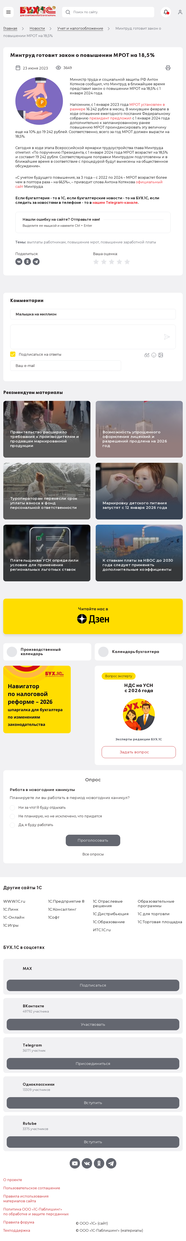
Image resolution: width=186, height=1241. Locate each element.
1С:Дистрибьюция (111, 914)
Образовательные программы (156, 903)
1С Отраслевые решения (108, 903)
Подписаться (93, 985)
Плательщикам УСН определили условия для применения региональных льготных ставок (44, 565)
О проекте (12, 1180)
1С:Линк (10, 909)
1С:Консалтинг (62, 909)
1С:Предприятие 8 (66, 901)
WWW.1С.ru (14, 901)
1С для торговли (154, 914)
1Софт (53, 917)
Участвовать (93, 1024)
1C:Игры (11, 925)
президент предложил (110, 118)
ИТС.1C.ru (102, 930)
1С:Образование (109, 922)
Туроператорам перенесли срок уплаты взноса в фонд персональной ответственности (43, 503)
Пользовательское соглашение (31, 1188)
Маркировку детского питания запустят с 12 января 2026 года (135, 505)
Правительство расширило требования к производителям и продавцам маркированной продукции (44, 439)
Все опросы (93, 854)
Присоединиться (93, 1063)
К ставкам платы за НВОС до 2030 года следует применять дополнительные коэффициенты (138, 565)
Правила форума (18, 1222)
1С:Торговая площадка (160, 922)
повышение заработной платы (128, 242)
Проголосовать (93, 840)
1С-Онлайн (13, 917)
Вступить (93, 1103)
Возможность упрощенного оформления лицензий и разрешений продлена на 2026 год (135, 439)
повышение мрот (83, 242)
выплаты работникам (46, 242)
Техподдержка (16, 1230)
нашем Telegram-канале (115, 203)
